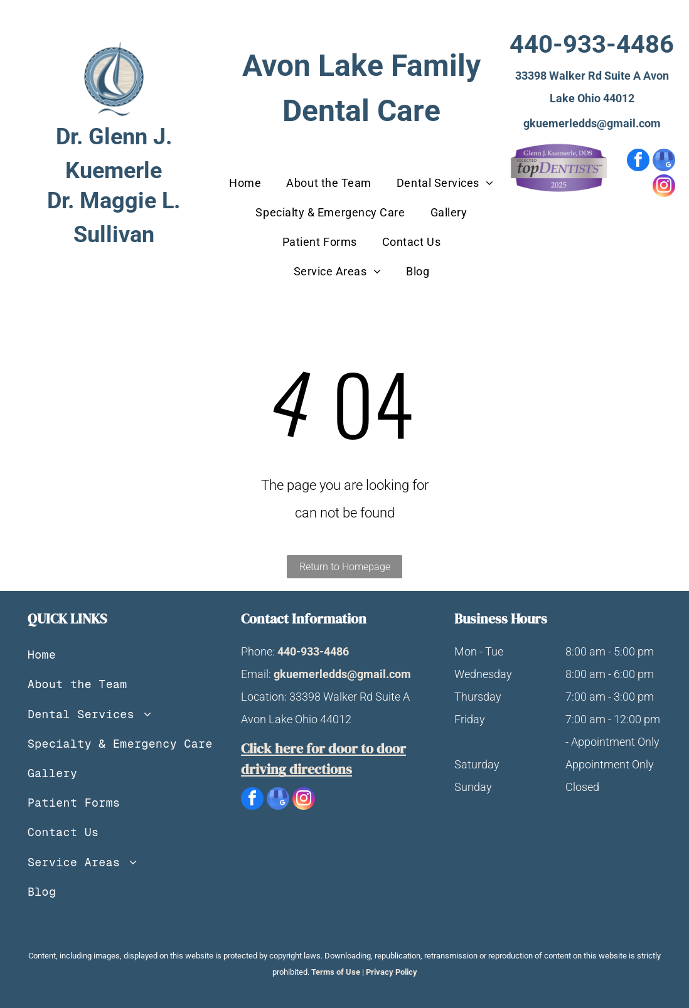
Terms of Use (335, 972)
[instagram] (664, 187)
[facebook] (638, 161)
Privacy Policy (391, 972)
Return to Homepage (344, 567)
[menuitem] (245, 183)
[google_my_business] (664, 161)
